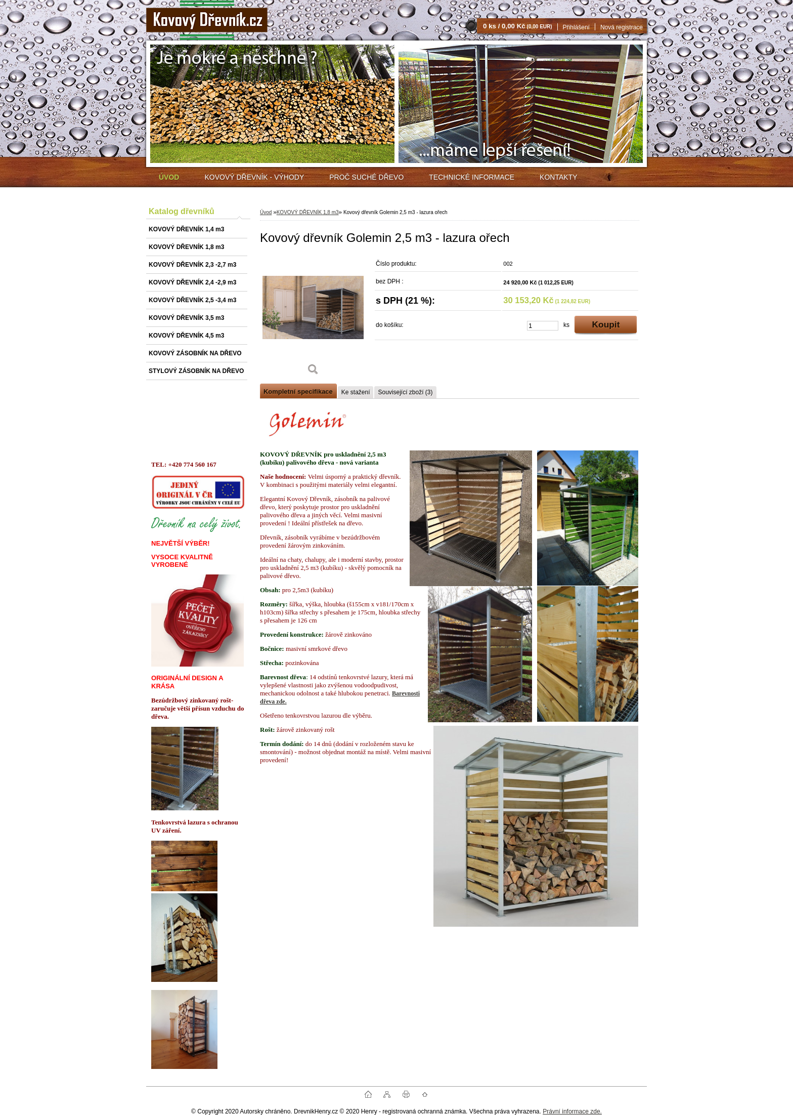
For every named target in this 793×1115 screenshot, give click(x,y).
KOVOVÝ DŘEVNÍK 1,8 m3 (308, 212)
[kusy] (542, 326)
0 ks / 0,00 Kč (517, 26)
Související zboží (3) (405, 392)
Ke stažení (355, 392)
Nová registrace (621, 27)
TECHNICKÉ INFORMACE (471, 177)
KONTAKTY (558, 177)
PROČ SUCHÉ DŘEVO (366, 177)
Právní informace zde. (572, 1111)
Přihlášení (576, 27)
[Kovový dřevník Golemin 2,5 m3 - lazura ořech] (313, 318)
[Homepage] (169, 177)
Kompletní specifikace (298, 391)
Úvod (266, 212)
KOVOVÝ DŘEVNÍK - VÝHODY (254, 177)
